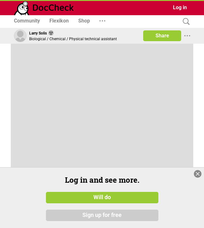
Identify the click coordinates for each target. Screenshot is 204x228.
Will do (102, 197)
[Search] (184, 22)
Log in (180, 7)
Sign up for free (102, 215)
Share (162, 36)
